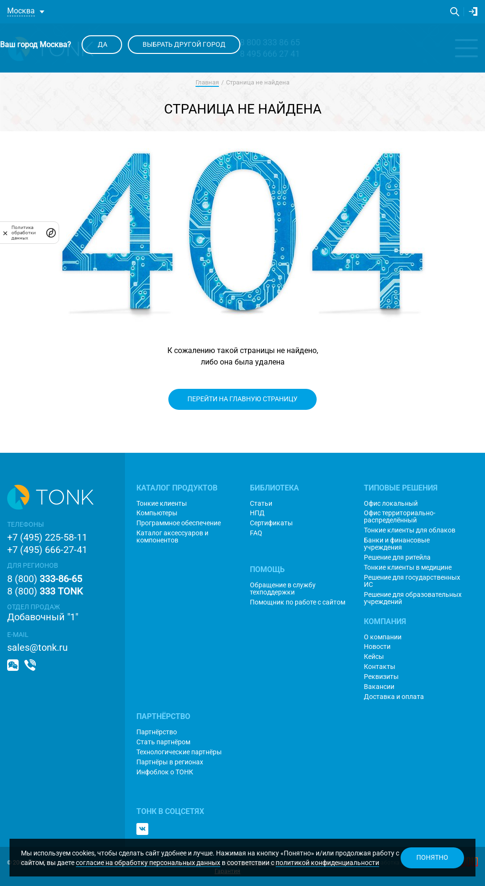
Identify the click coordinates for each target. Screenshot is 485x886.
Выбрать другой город (184, 44)
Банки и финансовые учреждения (397, 544)
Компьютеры (156, 513)
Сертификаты (271, 523)
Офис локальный (391, 503)
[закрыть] (5, 233)
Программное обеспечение (178, 523)
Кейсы (374, 656)
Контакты (379, 666)
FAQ (256, 533)
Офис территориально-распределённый (399, 517)
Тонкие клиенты (161, 503)
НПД (257, 513)
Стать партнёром (163, 742)
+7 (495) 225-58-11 (47, 537)
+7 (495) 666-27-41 (47, 549)
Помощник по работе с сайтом (297, 602)
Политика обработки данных (23, 232)
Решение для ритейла (397, 557)
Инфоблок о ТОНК (164, 772)
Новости (377, 646)
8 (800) (44, 578)
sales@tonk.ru (37, 647)
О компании (383, 637)
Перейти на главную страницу (242, 399)
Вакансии (379, 686)
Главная (207, 82)
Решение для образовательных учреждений (413, 598)
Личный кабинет (473, 11)
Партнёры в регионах (169, 762)
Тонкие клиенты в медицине (408, 567)
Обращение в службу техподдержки (283, 589)
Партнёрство (156, 732)
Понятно (432, 857)
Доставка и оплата (394, 696)
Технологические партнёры (179, 752)
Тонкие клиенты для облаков (409, 530)
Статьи (261, 503)
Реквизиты (381, 676)
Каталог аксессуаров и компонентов (172, 537)
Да (101, 44)
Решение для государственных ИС (412, 581)
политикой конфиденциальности (327, 862)
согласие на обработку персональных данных (148, 862)
